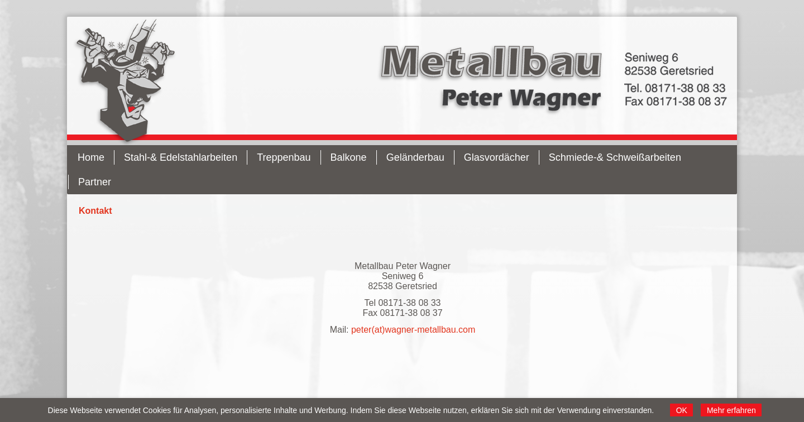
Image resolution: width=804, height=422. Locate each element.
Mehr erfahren (731, 410)
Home (91, 157)
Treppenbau (283, 157)
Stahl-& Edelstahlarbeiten (180, 157)
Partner (94, 182)
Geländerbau (415, 157)
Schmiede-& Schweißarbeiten (615, 157)
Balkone (349, 157)
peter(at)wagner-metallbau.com (413, 329)
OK (681, 410)
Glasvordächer (496, 157)
